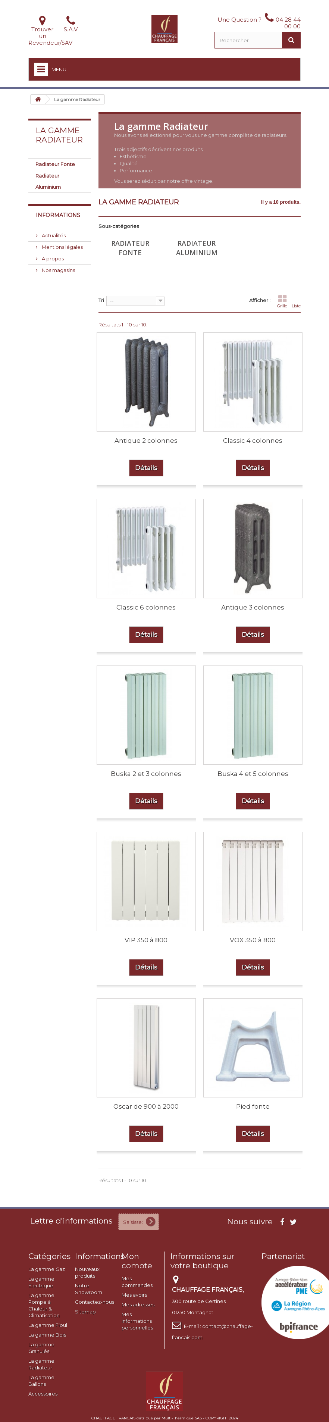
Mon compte (137, 1261)
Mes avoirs (134, 1295)
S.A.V (71, 29)
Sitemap (85, 1312)
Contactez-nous (94, 1302)
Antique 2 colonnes (146, 440)
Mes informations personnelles (137, 1321)
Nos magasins (58, 270)
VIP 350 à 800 (146, 940)
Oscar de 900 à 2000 (146, 1106)
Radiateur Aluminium (48, 181)
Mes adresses (138, 1304)
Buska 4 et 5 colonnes (252, 773)
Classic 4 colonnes (252, 440)
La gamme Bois (47, 1335)
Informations (58, 215)
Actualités (53, 235)
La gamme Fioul (47, 1325)
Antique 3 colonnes (252, 607)
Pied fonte (253, 1106)
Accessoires (42, 1394)
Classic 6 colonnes (146, 607)
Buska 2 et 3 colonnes (146, 773)
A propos (52, 258)
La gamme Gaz (46, 1269)
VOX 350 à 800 (253, 940)
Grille (282, 301)
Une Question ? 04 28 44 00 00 (259, 23)
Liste (296, 301)
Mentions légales (62, 247)
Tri (101, 300)
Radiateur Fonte (55, 164)
